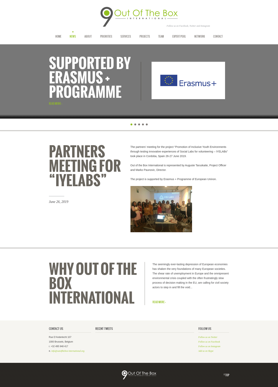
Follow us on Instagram (209, 346)
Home (58, 36)
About (88, 36)
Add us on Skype (206, 351)
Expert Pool (179, 36)
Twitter (192, 26)
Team (161, 36)
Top (227, 375)
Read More (55, 103)
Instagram (205, 26)
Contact (218, 36)
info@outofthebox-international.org (67, 351)
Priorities (106, 36)
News (73, 36)
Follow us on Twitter (207, 337)
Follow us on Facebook (209, 341)
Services (125, 36)
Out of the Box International (139, 17)
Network (199, 36)
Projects (144, 36)
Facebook (183, 26)
